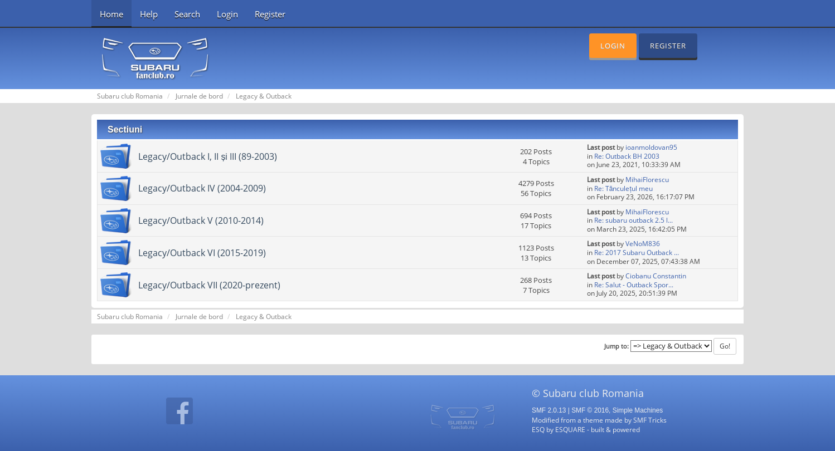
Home (111, 13)
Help (149, 13)
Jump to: (616, 346)
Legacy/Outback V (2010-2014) (201, 220)
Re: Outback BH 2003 (626, 156)
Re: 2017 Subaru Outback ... (636, 252)
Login (227, 13)
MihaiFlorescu (647, 179)
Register (270, 13)
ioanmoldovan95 (651, 147)
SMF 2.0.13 (549, 410)
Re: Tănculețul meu (623, 188)
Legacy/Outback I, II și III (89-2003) (207, 156)
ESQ (538, 429)
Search (187, 13)
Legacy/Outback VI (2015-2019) (202, 253)
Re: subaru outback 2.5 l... (633, 220)
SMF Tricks (650, 419)
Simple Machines (638, 410)
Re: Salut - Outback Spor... (633, 285)
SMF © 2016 (590, 410)
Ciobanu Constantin (655, 276)
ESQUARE (570, 429)
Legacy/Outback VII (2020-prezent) (209, 285)
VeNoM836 (642, 243)
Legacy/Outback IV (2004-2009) (202, 188)
